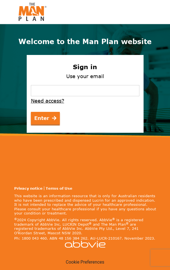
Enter (45, 118)
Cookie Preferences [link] (85, 262)
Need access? (47, 101)
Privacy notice (28, 188)
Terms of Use (59, 188)
